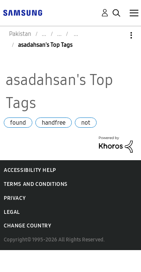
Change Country (27, 226)
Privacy (15, 198)
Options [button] (118, 35)
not (85, 122)
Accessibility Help (30, 170)
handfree (53, 122)
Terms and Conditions (36, 184)
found (18, 122)
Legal (12, 212)
